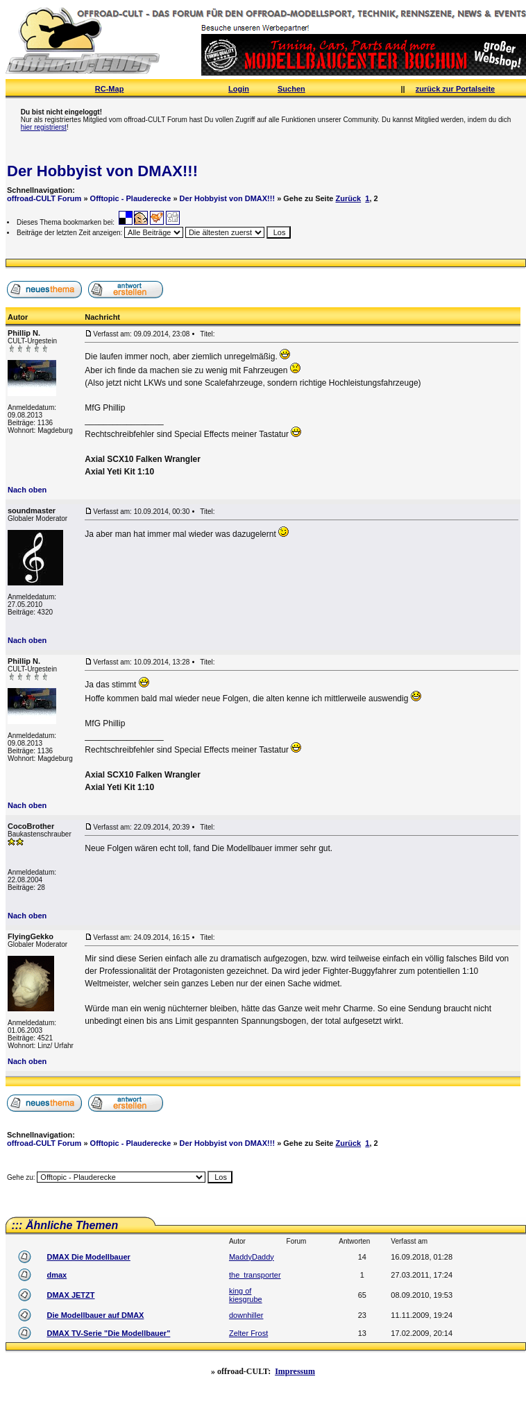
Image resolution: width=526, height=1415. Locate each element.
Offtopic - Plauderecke (130, 198)
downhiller (246, 1315)
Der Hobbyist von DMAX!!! (102, 171)
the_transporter (255, 1275)
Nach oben (27, 490)
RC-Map (109, 89)
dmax (56, 1275)
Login (238, 89)
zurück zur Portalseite (455, 89)
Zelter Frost (248, 1333)
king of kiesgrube (245, 1295)
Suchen (291, 89)
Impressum (295, 1371)
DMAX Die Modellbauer (88, 1257)
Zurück (349, 198)
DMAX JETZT (70, 1295)
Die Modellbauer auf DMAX (95, 1315)
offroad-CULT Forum (44, 198)
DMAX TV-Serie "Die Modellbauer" (108, 1333)
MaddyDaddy (251, 1257)
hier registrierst (44, 127)
